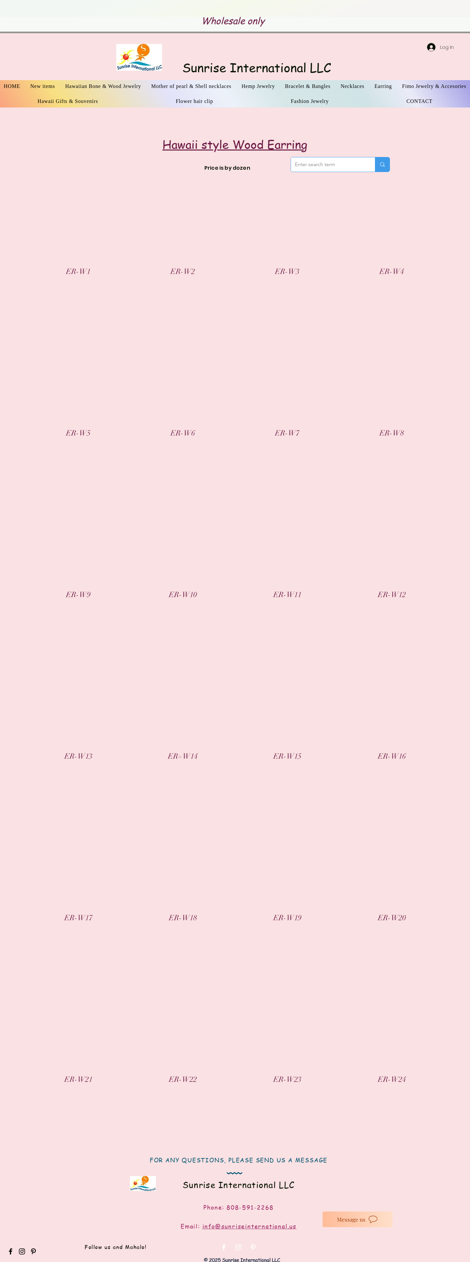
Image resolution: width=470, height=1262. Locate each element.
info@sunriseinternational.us (249, 1226)
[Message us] (358, 1219)
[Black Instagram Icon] (22, 1251)
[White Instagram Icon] (238, 1247)
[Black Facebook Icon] (11, 1251)
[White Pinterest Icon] (253, 1247)
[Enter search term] (328, 164)
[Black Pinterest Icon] (33, 1251)
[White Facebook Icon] (224, 1247)
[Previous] (46, 8)
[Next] (423, 8)
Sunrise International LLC (256, 67)
